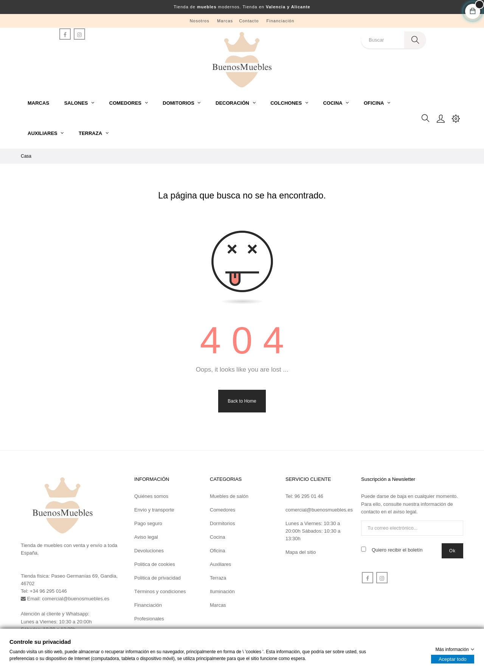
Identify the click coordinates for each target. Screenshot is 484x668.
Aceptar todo (453, 659)
